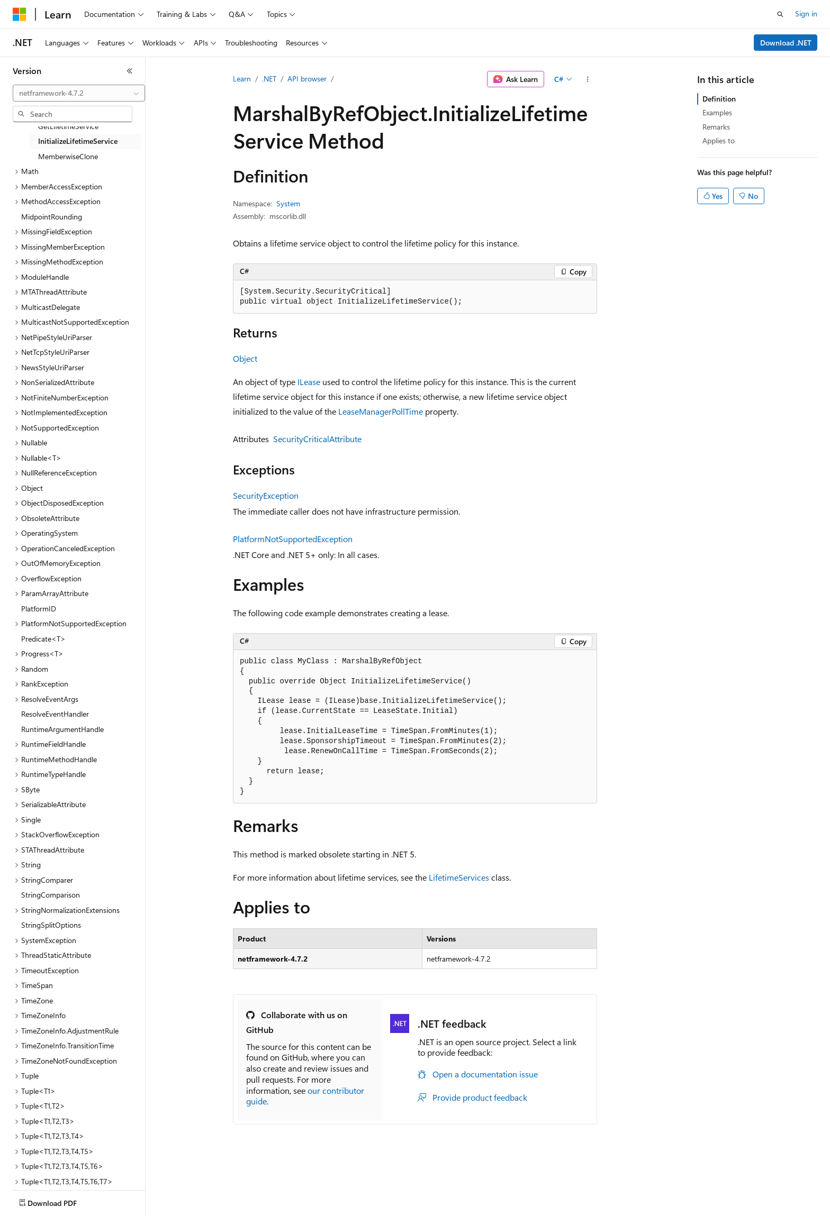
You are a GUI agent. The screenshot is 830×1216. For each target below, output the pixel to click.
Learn (242, 79)
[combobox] (79, 93)
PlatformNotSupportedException (293, 538)
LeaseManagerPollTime (380, 411)
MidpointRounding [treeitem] (51, 217)
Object (245, 358)
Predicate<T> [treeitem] (43, 639)
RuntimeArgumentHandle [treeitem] (62, 729)
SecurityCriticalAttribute (317, 438)
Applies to (718, 140)
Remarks (716, 127)
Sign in (806, 13)
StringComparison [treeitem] (50, 895)
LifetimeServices (459, 877)
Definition (719, 99)
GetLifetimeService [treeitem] (68, 126)
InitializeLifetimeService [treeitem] (78, 141)
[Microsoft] (19, 14)
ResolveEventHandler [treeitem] (55, 714)
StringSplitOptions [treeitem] (51, 925)
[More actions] (588, 79)
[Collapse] (130, 70)
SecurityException (266, 495)
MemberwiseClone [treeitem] (68, 156)
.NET (269, 79)
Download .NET (785, 43)
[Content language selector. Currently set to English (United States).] (61, 1200)
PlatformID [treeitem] (38, 609)
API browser (307, 79)
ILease (308, 381)
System (288, 203)
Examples (717, 112)
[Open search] (780, 14)
